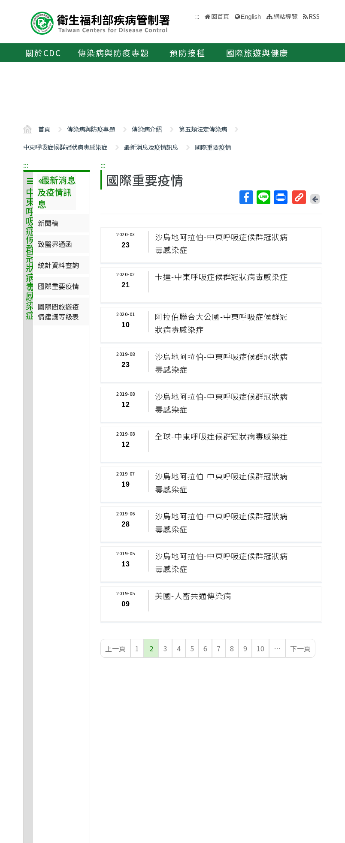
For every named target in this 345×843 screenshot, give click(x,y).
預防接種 (187, 53)
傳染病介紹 (147, 128)
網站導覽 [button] (285, 16)
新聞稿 (48, 223)
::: (25, 165)
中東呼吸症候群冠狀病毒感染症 (65, 146)
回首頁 (220, 16)
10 (260, 648)
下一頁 (300, 648)
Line (263, 197)
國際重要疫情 (213, 146)
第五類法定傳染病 (203, 128)
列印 (280, 197)
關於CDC (43, 53)
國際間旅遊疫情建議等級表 (58, 311)
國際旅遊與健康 (257, 53)
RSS (314, 16)
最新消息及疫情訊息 (151, 146)
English (251, 16)
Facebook (246, 197)
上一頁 (115, 648)
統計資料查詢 (58, 265)
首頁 (44, 128)
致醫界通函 (55, 244)
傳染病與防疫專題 (113, 53)
